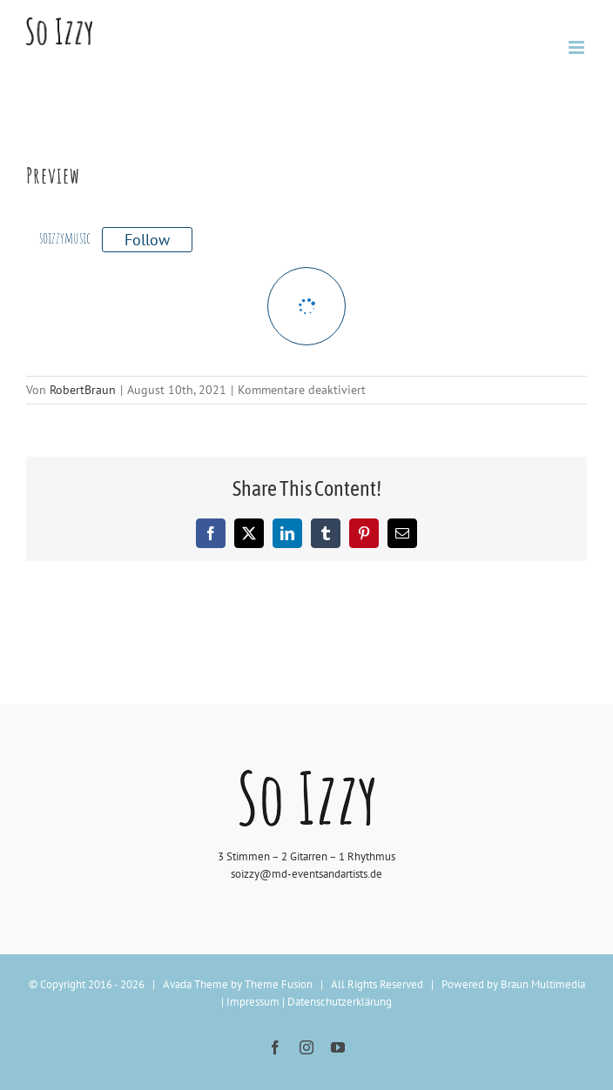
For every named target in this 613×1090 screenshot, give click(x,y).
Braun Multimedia (543, 984)
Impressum (253, 1001)
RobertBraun (83, 390)
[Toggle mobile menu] (578, 47)
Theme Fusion (279, 984)
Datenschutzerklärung (339, 1001)
